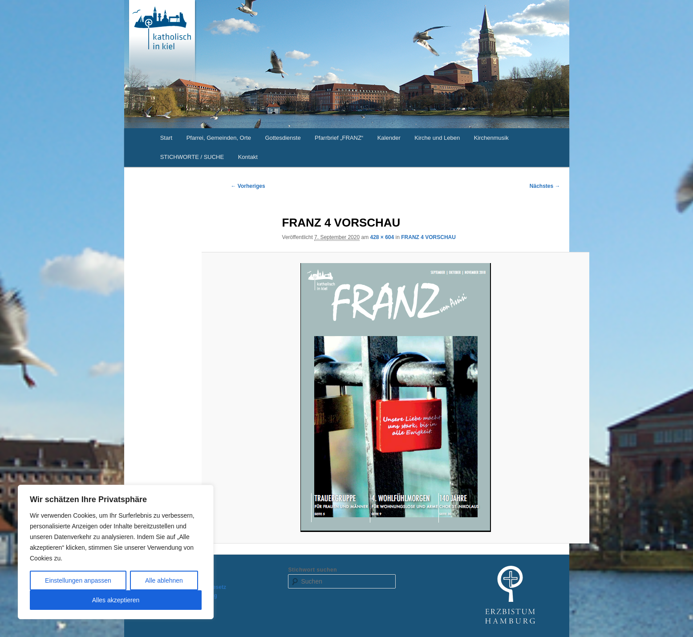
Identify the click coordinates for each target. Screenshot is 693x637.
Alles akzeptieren (116, 600)
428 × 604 (382, 237)
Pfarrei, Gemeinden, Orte (218, 137)
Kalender (389, 137)
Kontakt (248, 157)
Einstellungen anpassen (78, 580)
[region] (116, 552)
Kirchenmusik (491, 137)
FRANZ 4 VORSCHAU (428, 237)
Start (166, 137)
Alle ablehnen (164, 580)
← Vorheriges (248, 186)
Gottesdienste (282, 137)
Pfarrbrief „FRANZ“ (339, 137)
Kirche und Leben (437, 137)
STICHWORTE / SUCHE (192, 157)
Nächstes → (545, 186)
